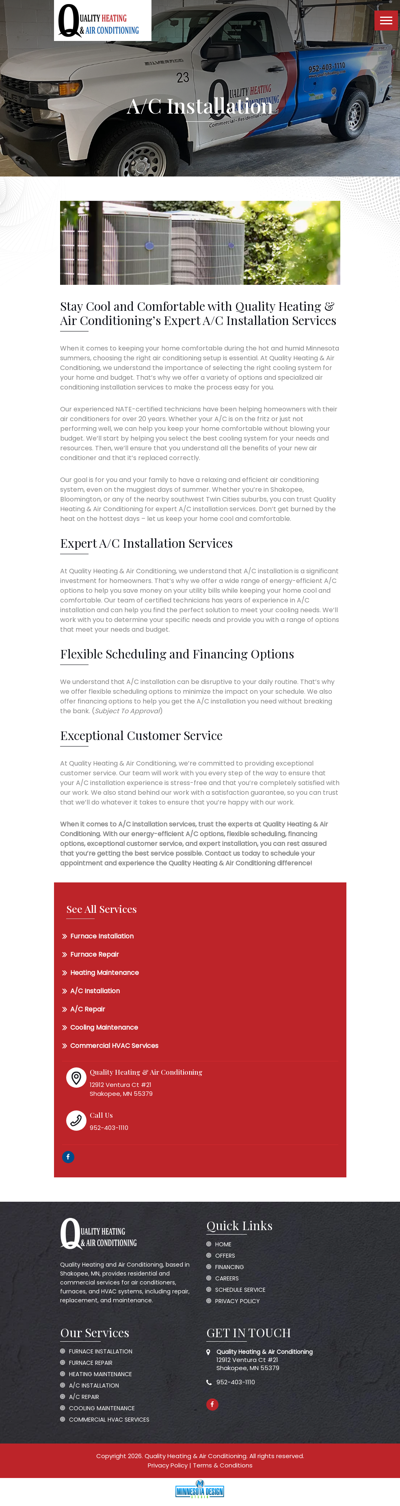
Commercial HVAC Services (114, 1045)
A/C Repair (87, 1009)
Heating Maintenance (104, 972)
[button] (386, 20)
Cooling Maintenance (104, 1027)
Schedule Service (240, 1290)
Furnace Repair (94, 954)
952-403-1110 (235, 1382)
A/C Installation (95, 991)
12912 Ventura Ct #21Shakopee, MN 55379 (264, 1360)
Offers (225, 1256)
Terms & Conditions (223, 1465)
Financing (229, 1267)
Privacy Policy (237, 1301)
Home (223, 1244)
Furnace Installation (102, 936)
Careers (227, 1278)
